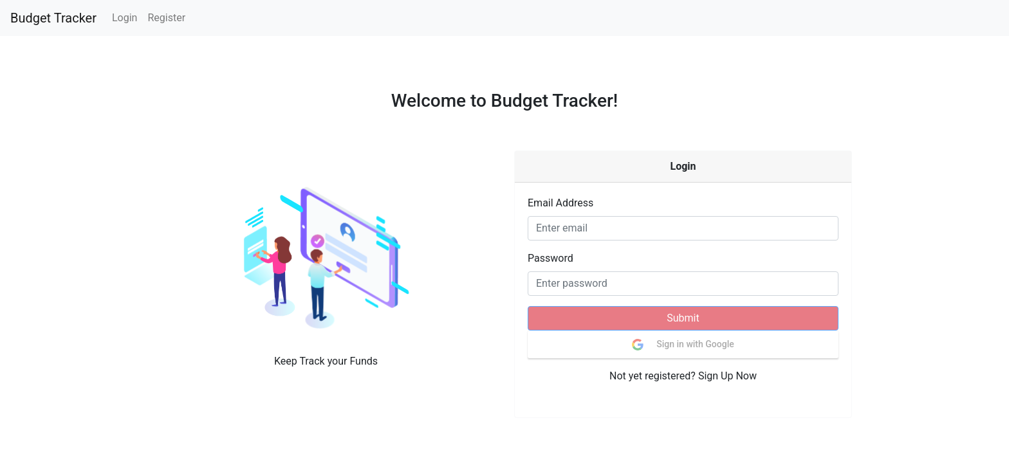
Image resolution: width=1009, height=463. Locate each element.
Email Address (560, 203)
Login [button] (124, 18)
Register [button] (166, 18)
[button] (326, 257)
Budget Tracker (53, 18)
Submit (683, 318)
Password (550, 258)
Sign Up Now (727, 376)
